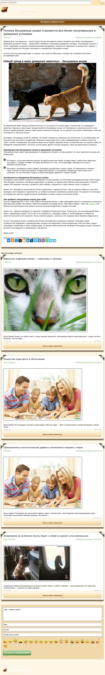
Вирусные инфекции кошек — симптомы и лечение (33, 258)
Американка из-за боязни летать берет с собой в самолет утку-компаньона (46, 536)
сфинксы (92, 204)
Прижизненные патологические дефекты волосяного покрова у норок (43, 447)
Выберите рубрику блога (52, 22)
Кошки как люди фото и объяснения (24, 359)
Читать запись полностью (52, 346)
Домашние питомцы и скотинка (89, 37)
